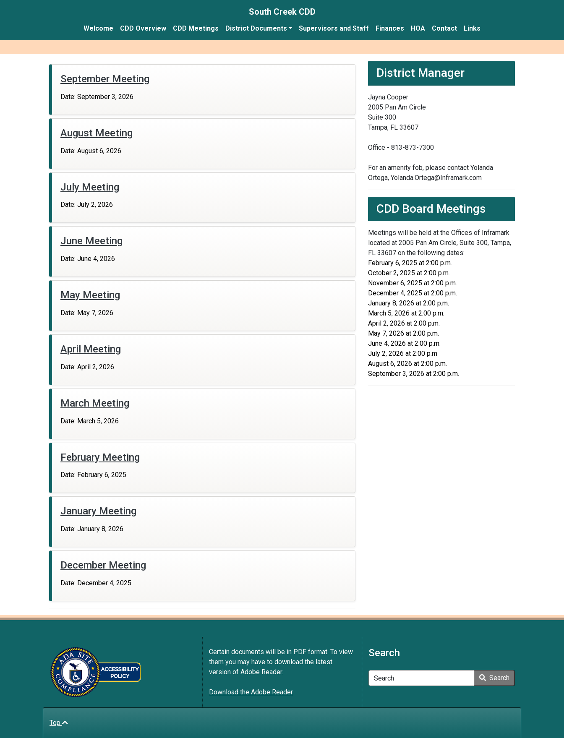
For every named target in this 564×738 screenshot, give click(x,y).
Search (494, 678)
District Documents (256, 28)
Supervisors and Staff (334, 28)
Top (59, 723)
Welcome (98, 28)
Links (472, 28)
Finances (390, 28)
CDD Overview (143, 28)
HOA (418, 28)
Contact (444, 28)
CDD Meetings (196, 28)
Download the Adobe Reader (251, 692)
